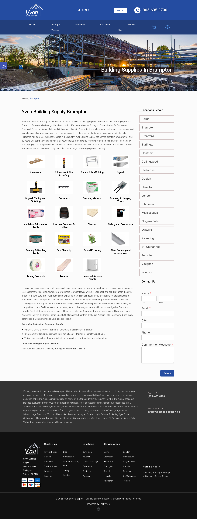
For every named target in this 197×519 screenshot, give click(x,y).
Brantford (148, 136)
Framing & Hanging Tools (120, 200)
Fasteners (64, 198)
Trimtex (64, 276)
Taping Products (36, 276)
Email (146, 308)
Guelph (146, 178)
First (143, 302)
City (145, 320)
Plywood (92, 224)
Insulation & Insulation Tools (35, 226)
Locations (88, 444)
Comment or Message (157, 344)
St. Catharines (151, 246)
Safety (66, 470)
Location (109, 24)
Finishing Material (92, 198)
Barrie (146, 119)
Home (29, 24)
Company (48, 24)
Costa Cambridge (90, 461)
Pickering (148, 238)
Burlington (59, 348)
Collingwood (150, 161)
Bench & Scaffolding (92, 172)
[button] (3, 65)
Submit (167, 373)
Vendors (128, 24)
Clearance (35, 172)
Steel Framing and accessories (120, 252)
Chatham (148, 153)
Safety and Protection (120, 224)
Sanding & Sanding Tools (36, 252)
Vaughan (147, 263)
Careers (47, 456)
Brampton (148, 127)
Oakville (81, 348)
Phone (145, 332)
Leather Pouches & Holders (64, 226)
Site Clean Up (64, 250)
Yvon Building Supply (73, 498)
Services (68, 24)
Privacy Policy (50, 451)
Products (88, 24)
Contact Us (68, 456)
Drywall (120, 172)
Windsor (147, 272)
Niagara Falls (150, 221)
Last (161, 302)
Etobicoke (148, 170)
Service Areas (50, 466)
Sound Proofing (92, 250)
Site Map (67, 475)
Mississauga (150, 212)
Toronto (147, 255)
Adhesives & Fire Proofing (64, 174)
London (146, 195)
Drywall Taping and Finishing (35, 200)
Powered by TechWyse (98, 504)
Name (146, 293)
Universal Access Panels (92, 278)
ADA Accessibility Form (71, 463)
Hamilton (147, 187)
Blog (144, 24)
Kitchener (71, 348)
